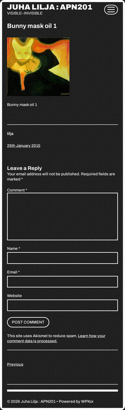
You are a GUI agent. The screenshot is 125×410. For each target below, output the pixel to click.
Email (13, 272)
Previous (15, 364)
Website (14, 295)
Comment (17, 190)
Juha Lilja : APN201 (49, 7)
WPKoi (87, 401)
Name (13, 248)
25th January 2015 (23, 145)
